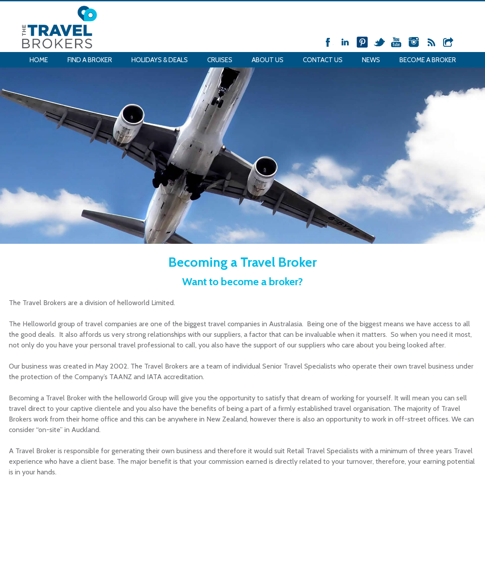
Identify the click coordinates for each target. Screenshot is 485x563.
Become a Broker (427, 60)
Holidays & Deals (159, 60)
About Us (268, 60)
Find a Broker (89, 60)
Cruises (219, 60)
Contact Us (323, 60)
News (371, 60)
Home (39, 60)
